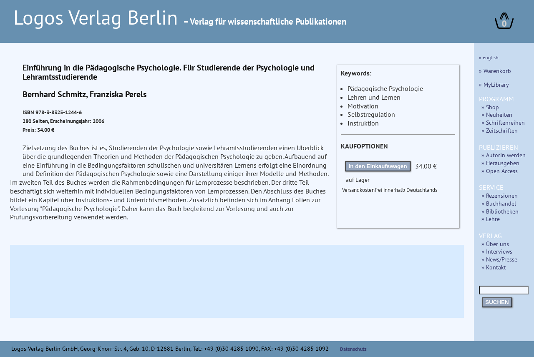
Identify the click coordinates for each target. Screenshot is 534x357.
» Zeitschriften (499, 130)
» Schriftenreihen (503, 122)
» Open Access (499, 171)
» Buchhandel (498, 203)
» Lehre (490, 219)
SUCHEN (497, 302)
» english (489, 57)
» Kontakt (493, 267)
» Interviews (496, 251)
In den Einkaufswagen (378, 166)
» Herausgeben (500, 163)
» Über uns (495, 244)
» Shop (490, 107)
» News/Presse (499, 259)
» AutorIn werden (503, 155)
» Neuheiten (496, 114)
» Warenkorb (495, 71)
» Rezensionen (499, 195)
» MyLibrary (494, 84)
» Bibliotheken (500, 211)
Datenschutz (353, 349)
